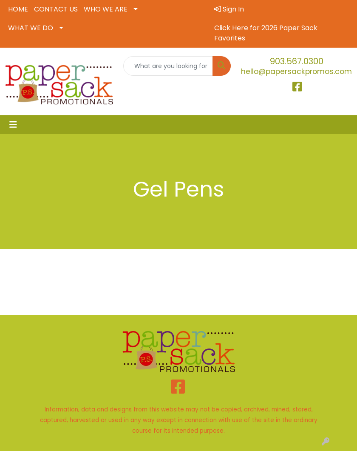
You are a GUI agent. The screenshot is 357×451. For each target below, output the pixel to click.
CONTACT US (56, 9)
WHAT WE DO (30, 28)
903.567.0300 (296, 61)
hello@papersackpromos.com (296, 71)
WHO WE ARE (106, 9)
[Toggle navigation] (13, 125)
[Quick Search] (168, 66)
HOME (18, 9)
